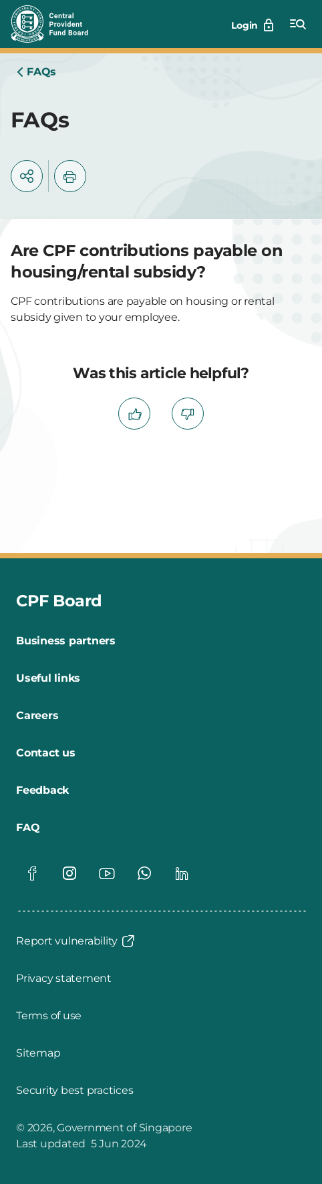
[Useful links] (48, 678)
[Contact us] (45, 753)
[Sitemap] (38, 1053)
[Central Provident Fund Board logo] (57, 24)
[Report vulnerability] (76, 941)
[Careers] (37, 716)
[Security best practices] (74, 1091)
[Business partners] (66, 641)
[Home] (36, 72)
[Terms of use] (49, 1016)
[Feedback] (42, 790)
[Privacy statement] (64, 979)
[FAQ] (27, 828)
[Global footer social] (32, 873)
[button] (27, 176)
